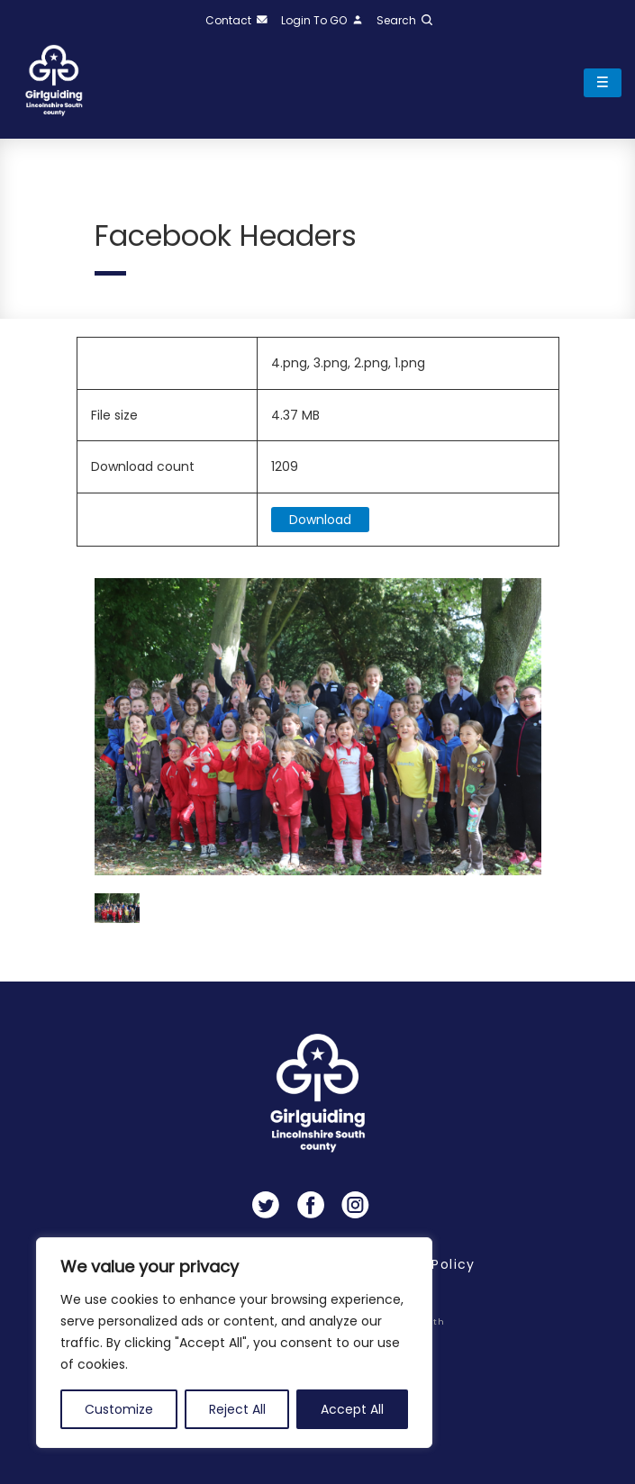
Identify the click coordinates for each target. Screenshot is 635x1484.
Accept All (352, 1409)
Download (320, 520)
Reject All (237, 1409)
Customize (119, 1409)
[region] (234, 1342)
